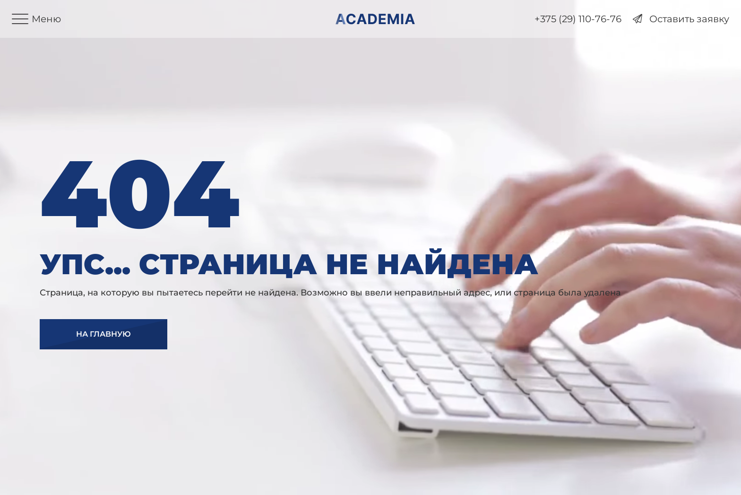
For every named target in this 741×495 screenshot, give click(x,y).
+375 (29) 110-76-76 (577, 19)
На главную (103, 334)
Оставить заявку (681, 19)
